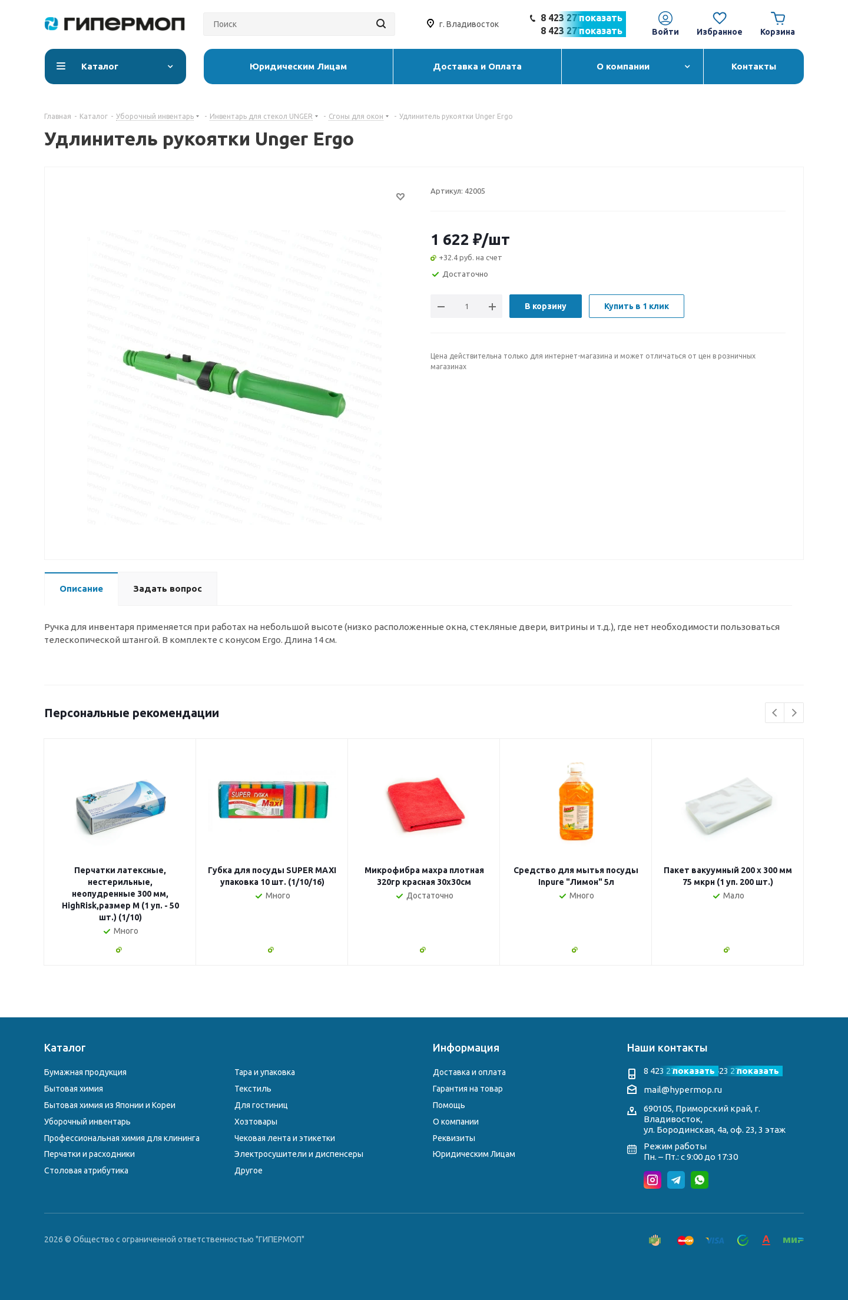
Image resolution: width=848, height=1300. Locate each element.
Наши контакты (667, 1047)
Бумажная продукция (85, 1072)
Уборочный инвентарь (87, 1121)
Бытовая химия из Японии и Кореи (109, 1105)
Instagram (652, 1180)
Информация (466, 1047)
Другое (248, 1170)
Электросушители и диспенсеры (298, 1154)
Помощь (449, 1105)
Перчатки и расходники (89, 1154)
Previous (775, 713)
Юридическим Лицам (474, 1154)
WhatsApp (699, 1180)
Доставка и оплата (469, 1072)
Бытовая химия (73, 1088)
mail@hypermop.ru (683, 1090)
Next (794, 713)
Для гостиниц (261, 1105)
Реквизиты (454, 1138)
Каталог (65, 1047)
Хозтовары (255, 1121)
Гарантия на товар (468, 1088)
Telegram (676, 1180)
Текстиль (252, 1088)
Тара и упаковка (264, 1072)
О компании (456, 1121)
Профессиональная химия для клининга (122, 1138)
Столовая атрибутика (86, 1170)
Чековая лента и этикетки (284, 1138)
